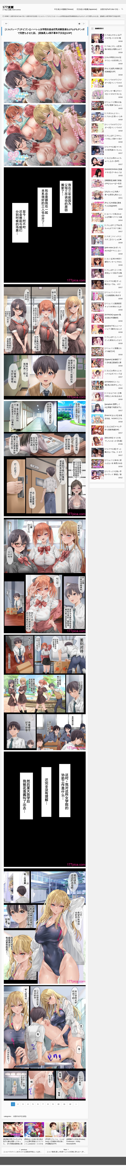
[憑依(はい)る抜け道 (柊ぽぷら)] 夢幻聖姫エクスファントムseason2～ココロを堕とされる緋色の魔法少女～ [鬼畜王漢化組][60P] (33, 1143)
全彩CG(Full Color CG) (109, 9)
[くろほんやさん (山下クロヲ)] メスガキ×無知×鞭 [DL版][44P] (113, 38)
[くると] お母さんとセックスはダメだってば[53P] (113, 374)
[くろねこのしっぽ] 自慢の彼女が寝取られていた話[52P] (113, 49)
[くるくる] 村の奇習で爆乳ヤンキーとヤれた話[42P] (113, 262)
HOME (5, 16)
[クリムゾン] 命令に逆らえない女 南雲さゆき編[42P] (113, 463)
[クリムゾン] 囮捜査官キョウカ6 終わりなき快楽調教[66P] (113, 306)
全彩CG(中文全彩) (31, 16)
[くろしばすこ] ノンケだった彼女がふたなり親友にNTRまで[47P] (113, 340)
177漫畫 (8, 7)
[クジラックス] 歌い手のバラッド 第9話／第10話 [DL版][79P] (113, 474)
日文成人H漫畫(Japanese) (87, 9)
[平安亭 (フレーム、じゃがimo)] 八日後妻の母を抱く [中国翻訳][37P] (54, 1141)
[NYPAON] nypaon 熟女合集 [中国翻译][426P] (113, 318)
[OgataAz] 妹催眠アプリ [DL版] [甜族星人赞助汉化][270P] (113, 362)
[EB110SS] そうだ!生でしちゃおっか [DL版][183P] (113, 441)
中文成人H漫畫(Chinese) (63, 9)
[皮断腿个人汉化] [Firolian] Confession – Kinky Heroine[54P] (75, 1141)
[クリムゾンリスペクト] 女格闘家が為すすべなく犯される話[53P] (113, 295)
